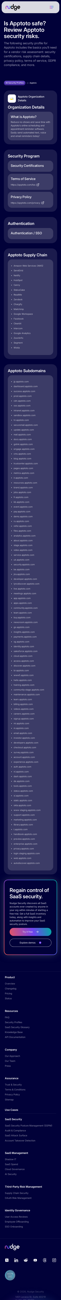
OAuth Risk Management (18, 1198)
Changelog (10, 988)
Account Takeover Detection (20, 1140)
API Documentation (15, 1037)
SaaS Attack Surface (16, 1135)
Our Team (10, 1060)
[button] (51, 7)
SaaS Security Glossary (17, 1027)
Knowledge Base (14, 1032)
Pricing (8, 993)
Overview (10, 983)
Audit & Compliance (15, 1130)
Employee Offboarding (17, 1221)
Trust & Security (13, 1084)
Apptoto (33, 83)
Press (8, 1065)
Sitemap (9, 1099)
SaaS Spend (11, 1164)
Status (8, 998)
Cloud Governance (15, 1169)
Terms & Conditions (15, 1089)
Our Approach (12, 1056)
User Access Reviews (16, 1216)
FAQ (7, 1017)
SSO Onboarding (14, 1226)
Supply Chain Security (16, 1193)
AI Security (11, 1174)
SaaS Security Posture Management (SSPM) (28, 1125)
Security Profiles (13, 1022)
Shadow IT (10, 1159)
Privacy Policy (12, 1094)
